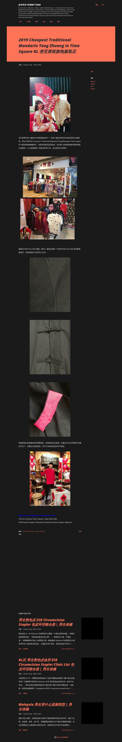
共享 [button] (92, 71)
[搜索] (97, 5)
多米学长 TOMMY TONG (29, 4)
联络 (57, 21)
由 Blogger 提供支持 (61, 737)
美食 (35, 21)
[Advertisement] (47, 591)
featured (93, 81)
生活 (43, 21)
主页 (19, 21)
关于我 (27, 21)
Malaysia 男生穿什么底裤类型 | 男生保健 (45, 706)
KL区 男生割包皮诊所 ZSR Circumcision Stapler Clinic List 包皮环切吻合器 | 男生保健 (46, 664)
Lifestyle (93, 84)
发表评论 (25, 730)
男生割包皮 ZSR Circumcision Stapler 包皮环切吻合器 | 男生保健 (45, 622)
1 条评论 (25, 693)
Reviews (93, 88)
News (92, 86)
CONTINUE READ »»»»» (68, 649)
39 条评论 (25, 649)
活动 (50, 21)
